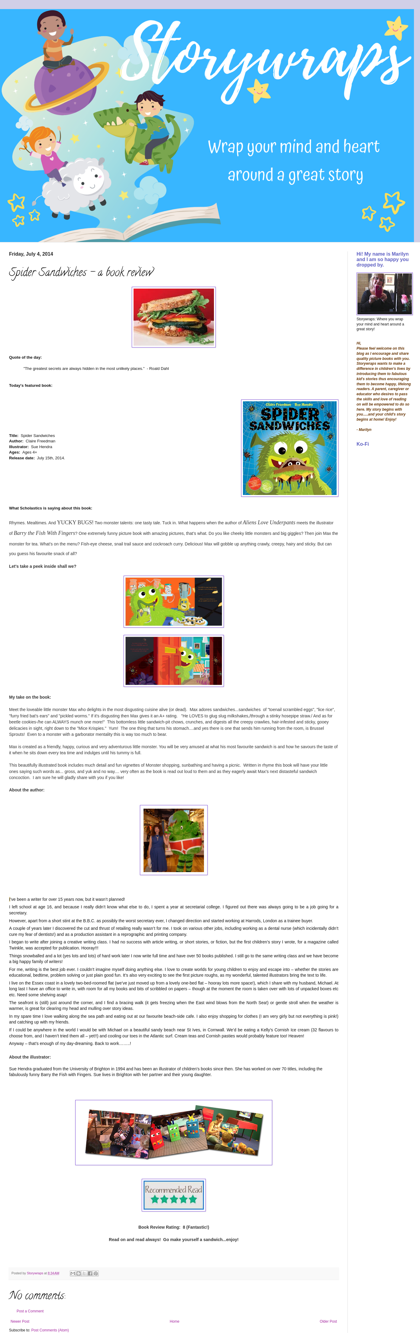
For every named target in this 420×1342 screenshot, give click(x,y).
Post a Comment (30, 1311)
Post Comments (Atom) (50, 1330)
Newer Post (20, 1321)
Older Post (328, 1321)
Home (174, 1321)
